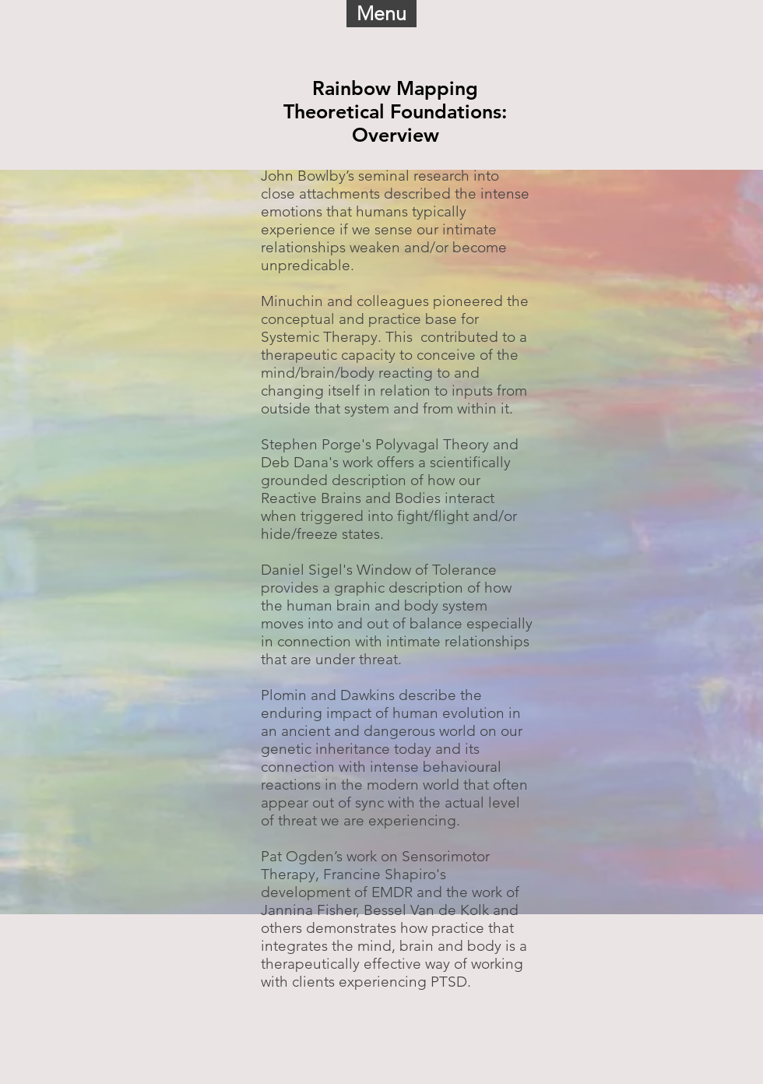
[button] (381, 13)
